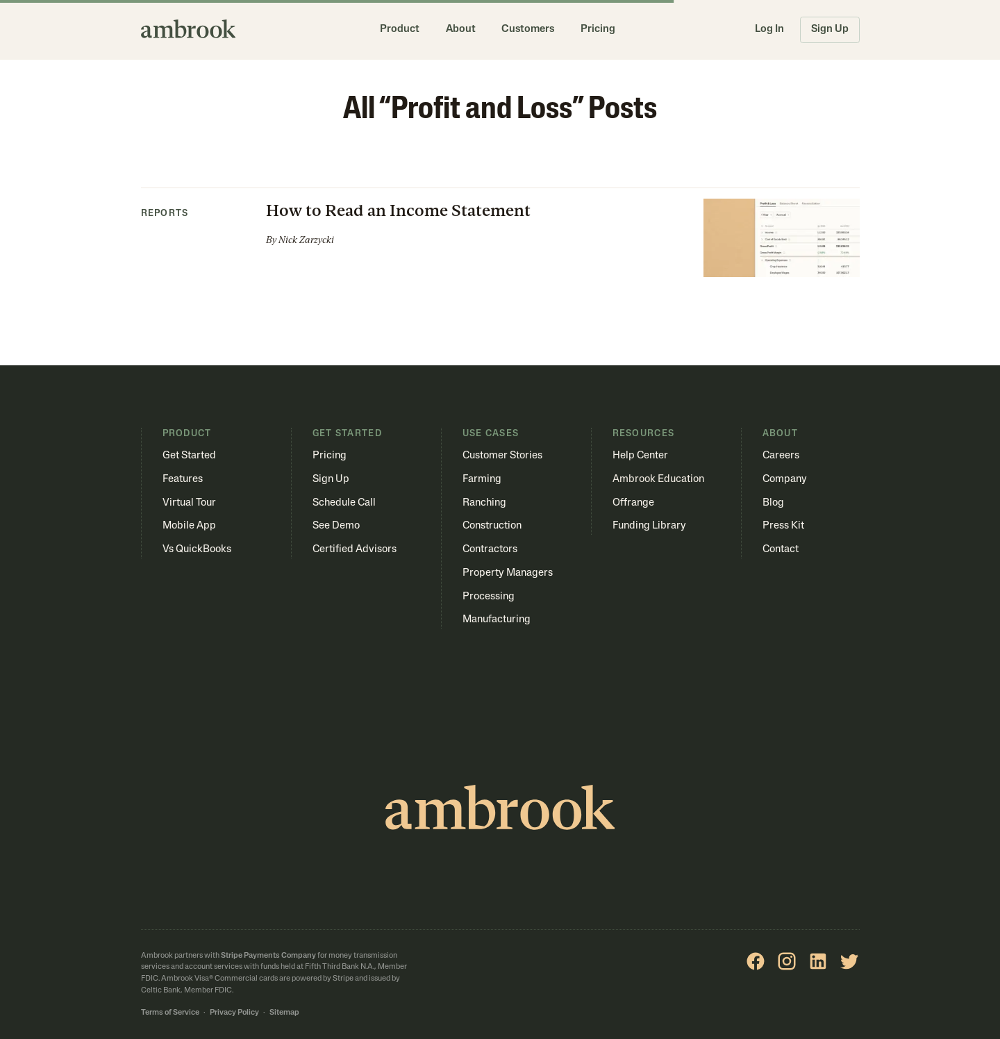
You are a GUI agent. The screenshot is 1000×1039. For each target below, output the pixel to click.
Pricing (598, 29)
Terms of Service (170, 1013)
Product (399, 29)
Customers (527, 29)
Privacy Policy (234, 1013)
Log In (769, 29)
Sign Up (830, 29)
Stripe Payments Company (268, 956)
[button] (500, 232)
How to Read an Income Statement (398, 210)
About (461, 29)
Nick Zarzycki (306, 240)
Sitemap (284, 1013)
